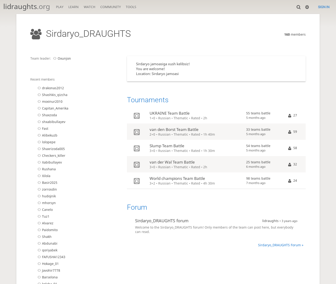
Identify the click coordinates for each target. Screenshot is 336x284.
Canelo (44, 209)
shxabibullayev (50, 122)
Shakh (44, 236)
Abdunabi (46, 243)
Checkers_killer (50, 155)
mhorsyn (46, 203)
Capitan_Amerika (52, 108)
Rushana (46, 169)
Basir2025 (46, 182)
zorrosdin (46, 189)
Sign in (323, 7)
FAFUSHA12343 (50, 257)
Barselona (47, 277)
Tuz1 (42, 216)
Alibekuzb (46, 135)
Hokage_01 (47, 263)
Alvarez (44, 223)
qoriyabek (46, 250)
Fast (42, 128)
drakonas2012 (50, 88)
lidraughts (26, 6)
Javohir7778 (48, 270)
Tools (131, 7)
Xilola (43, 176)
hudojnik (46, 196)
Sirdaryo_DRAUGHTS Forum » (280, 245)
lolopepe (46, 142)
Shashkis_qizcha (51, 94)
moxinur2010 (49, 101)
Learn (73, 7)
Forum (137, 207)
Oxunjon (61, 58)
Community (110, 7)
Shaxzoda (46, 115)
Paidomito (47, 230)
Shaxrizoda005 (50, 149)
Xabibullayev (49, 162)
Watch (89, 7)
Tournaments (147, 100)
